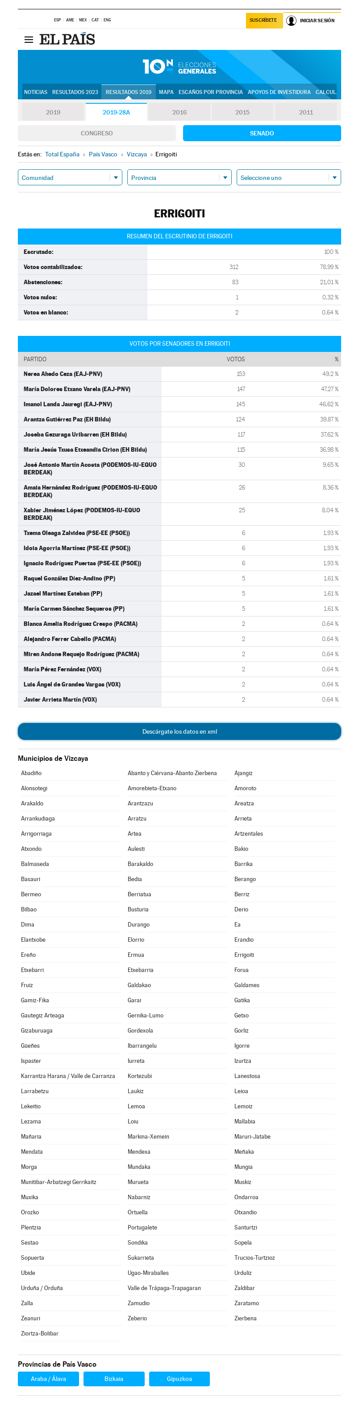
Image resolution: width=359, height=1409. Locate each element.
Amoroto (245, 788)
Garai (134, 1000)
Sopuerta (32, 1257)
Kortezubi (140, 1076)
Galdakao (139, 985)
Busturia (138, 909)
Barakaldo (140, 864)
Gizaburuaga (37, 1030)
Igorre (242, 1045)
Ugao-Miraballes (148, 1273)
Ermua (136, 955)
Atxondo (31, 848)
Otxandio (245, 1212)
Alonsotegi (34, 788)
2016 (179, 112)
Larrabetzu (35, 1091)
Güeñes (30, 1045)
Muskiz (242, 1182)
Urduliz (243, 1273)
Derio (241, 909)
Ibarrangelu (142, 1045)
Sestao (29, 1242)
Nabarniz (139, 1197)
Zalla (27, 1303)
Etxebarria (141, 970)
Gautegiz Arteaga (42, 1015)
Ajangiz (243, 773)
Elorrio (136, 939)
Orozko (30, 1212)
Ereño (28, 955)
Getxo (241, 1015)
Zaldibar (244, 1288)
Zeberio (137, 1318)
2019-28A (116, 112)
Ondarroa (246, 1197)
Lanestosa (247, 1076)
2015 (242, 112)
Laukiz (136, 1091)
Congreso (97, 133)
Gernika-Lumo (145, 1015)
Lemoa (136, 1106)
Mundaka (139, 1167)
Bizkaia (113, 1378)
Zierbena (245, 1318)
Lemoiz (243, 1106)
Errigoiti (244, 955)
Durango (139, 924)
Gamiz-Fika (35, 1000)
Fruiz (27, 985)
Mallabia (244, 1121)
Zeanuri (30, 1318)
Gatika (242, 1000)
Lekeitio (31, 1106)
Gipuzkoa (179, 1378)
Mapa (166, 92)
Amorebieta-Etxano (152, 788)
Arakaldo (32, 803)
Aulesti (136, 848)
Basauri (30, 879)
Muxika (29, 1197)
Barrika (243, 864)
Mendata (32, 1151)
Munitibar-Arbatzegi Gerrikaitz (58, 1182)
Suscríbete (263, 21)
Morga (29, 1167)
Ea (237, 924)
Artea (135, 833)
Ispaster (31, 1061)
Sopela (243, 1242)
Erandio (244, 939)
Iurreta (136, 1061)
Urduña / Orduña (42, 1288)
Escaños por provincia (211, 92)
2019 (53, 112)
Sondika (138, 1242)
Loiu (133, 1121)
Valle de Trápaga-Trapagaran (164, 1288)
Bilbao (29, 909)
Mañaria (31, 1136)
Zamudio (139, 1303)
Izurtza (242, 1061)
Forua (241, 970)
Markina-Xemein (148, 1136)
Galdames (246, 985)
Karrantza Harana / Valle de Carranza (68, 1076)
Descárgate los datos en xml (179, 731)
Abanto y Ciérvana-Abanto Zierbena (172, 773)
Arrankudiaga (38, 818)
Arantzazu (140, 803)
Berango (245, 879)
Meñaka (244, 1151)
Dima (27, 924)
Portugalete (142, 1227)
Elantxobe (33, 939)
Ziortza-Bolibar (39, 1333)
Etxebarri (32, 970)
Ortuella (138, 1212)
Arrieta (243, 818)
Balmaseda (35, 864)
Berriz (242, 894)
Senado (262, 133)
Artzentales (248, 833)
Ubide (28, 1273)
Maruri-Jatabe (252, 1136)
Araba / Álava (48, 1378)
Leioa (241, 1091)
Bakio (241, 848)
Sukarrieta (141, 1257)
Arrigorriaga (36, 833)
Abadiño (31, 773)
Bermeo (31, 894)
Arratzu (137, 818)
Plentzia (31, 1227)
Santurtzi (245, 1227)
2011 (306, 112)
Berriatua (139, 894)
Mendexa (139, 1151)
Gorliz (241, 1030)
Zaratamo (246, 1303)
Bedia (135, 879)
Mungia (243, 1167)
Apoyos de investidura (279, 92)
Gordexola (140, 1030)
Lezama (31, 1121)
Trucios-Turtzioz (254, 1257)
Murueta (138, 1182)
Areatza (244, 803)
